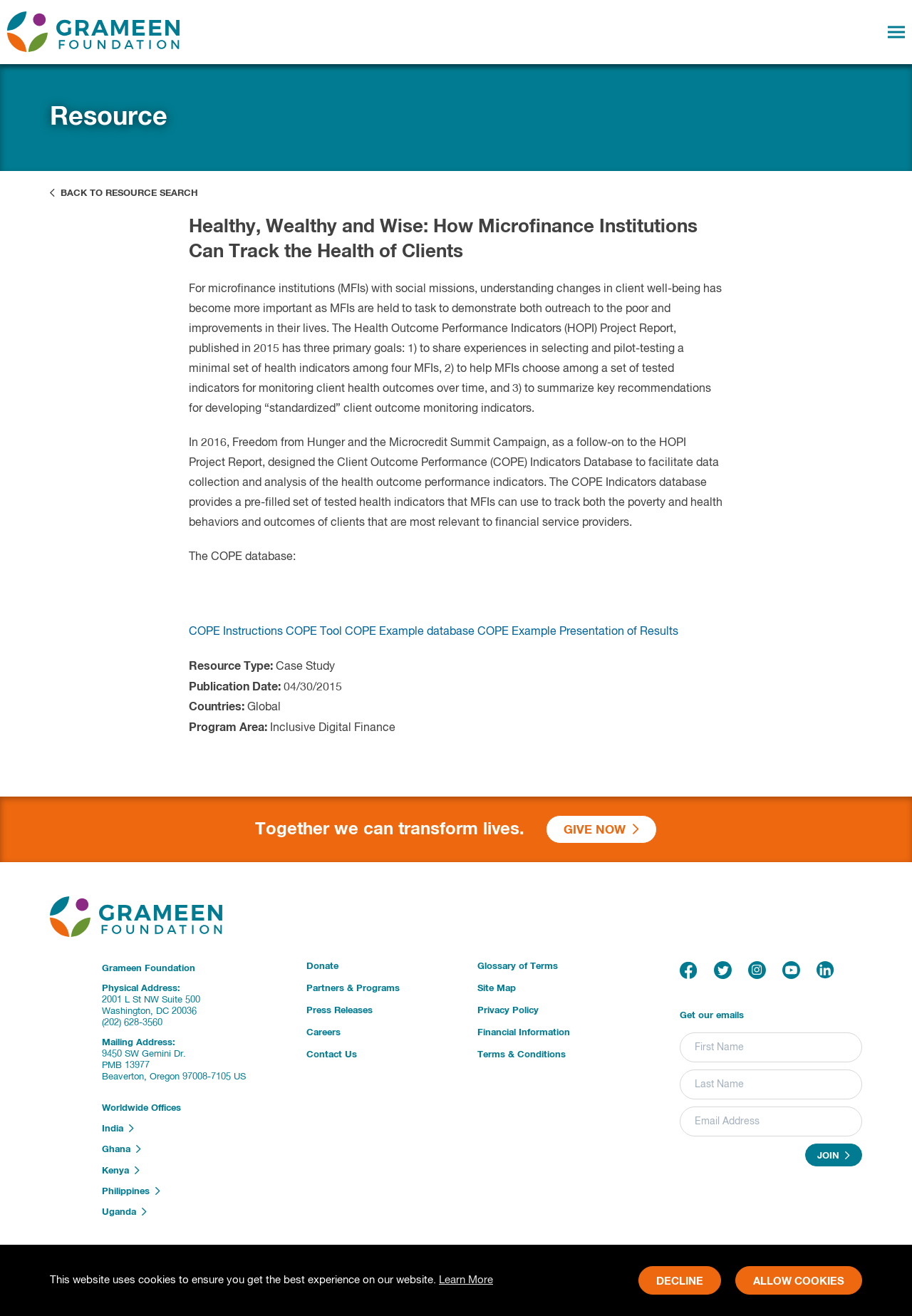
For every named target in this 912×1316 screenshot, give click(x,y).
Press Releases (339, 1010)
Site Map (496, 988)
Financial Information (523, 1032)
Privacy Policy (508, 1010)
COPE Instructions (236, 644)
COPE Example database (410, 644)
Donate (322, 966)
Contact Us (331, 1054)
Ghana (121, 1149)
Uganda (124, 1212)
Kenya (121, 1171)
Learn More (466, 1280)
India (118, 1129)
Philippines (131, 1191)
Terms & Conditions (521, 1054)
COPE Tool (314, 644)
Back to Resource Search (124, 193)
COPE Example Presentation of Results (577, 644)
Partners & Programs (353, 988)
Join (833, 1156)
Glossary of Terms (517, 966)
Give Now (601, 829)
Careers (323, 1032)
